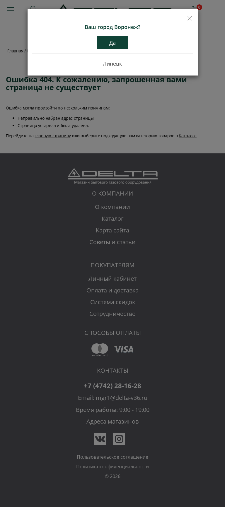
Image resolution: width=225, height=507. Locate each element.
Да (112, 42)
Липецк (112, 63)
